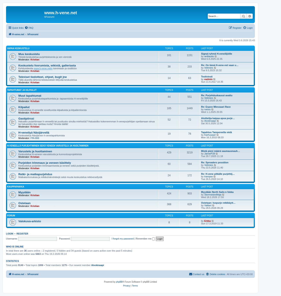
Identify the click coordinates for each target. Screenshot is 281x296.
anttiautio (209, 56)
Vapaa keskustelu (18, 48)
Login (9, 233)
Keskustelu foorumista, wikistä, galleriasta (47, 65)
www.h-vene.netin (43, 68)
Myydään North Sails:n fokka (217, 192)
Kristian (34, 59)
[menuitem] (29, 27)
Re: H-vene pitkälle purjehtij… (218, 174)
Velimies (208, 67)
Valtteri (207, 205)
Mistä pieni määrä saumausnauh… (220, 151)
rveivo (207, 109)
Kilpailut (24, 107)
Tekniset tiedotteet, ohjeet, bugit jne (42, 77)
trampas (208, 176)
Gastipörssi (26, 118)
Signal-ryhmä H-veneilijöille (216, 53)
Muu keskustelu (29, 54)
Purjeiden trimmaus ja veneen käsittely (44, 162)
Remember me (145, 238)
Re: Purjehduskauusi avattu (216, 95)
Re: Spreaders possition (215, 162)
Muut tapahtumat (29, 95)
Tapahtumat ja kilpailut (22, 90)
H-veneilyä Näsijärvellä (33, 132)
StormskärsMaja (212, 194)
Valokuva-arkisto (29, 221)
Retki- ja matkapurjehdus (35, 174)
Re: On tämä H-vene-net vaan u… (220, 65)
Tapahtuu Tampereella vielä (216, 132)
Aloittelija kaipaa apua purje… (218, 118)
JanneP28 (209, 153)
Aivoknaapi (210, 121)
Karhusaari (210, 135)
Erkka (207, 221)
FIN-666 (34, 138)
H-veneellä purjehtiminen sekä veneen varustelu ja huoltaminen (47, 146)
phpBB (119, 282)
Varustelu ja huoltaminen (35, 151)
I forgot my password (123, 238)
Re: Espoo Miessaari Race (216, 106)
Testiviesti (207, 76)
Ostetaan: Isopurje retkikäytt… (218, 203)
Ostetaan (24, 203)
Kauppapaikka (15, 187)
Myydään (24, 192)
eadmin (208, 79)
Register (22, 233)
